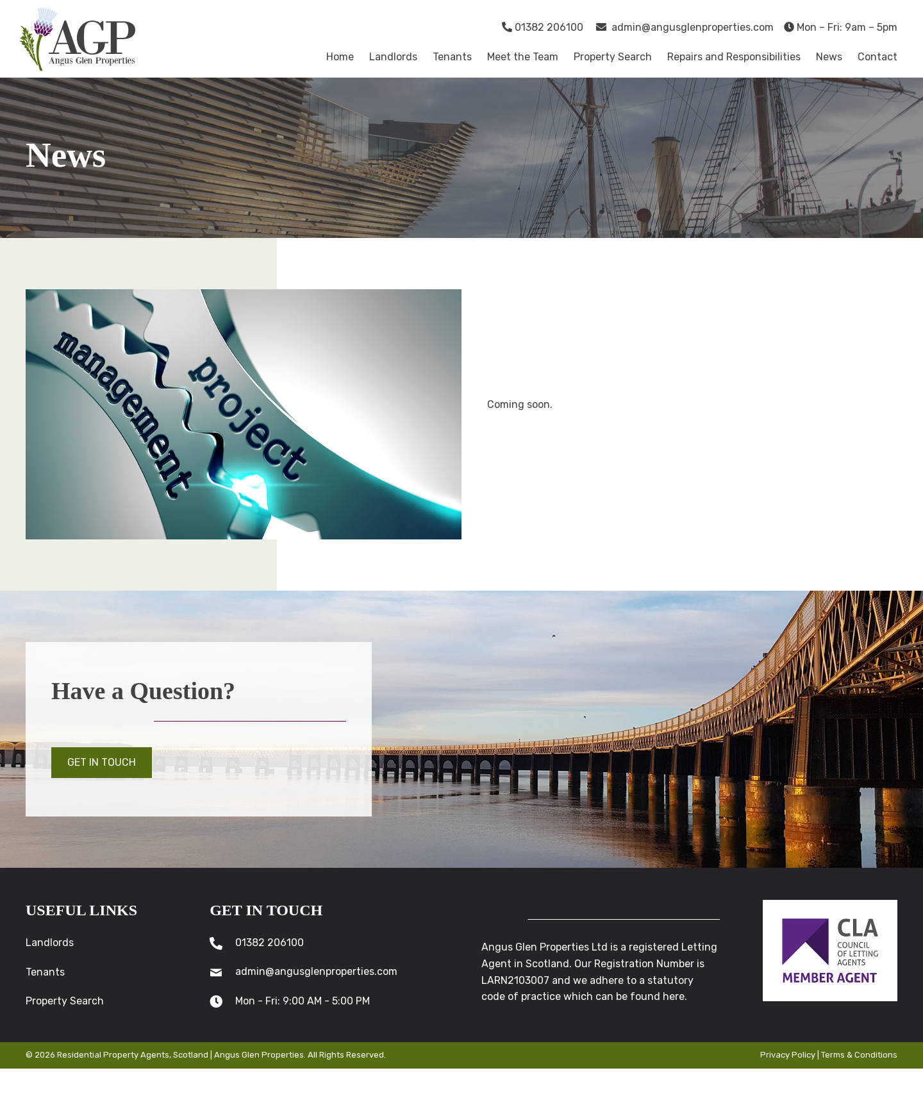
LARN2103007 (515, 980)
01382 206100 (542, 27)
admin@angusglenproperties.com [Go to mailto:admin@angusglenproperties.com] (316, 972)
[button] (101, 762)
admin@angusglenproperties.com (685, 27)
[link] (340, 57)
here (674, 996)
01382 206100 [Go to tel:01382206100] (269, 942)
